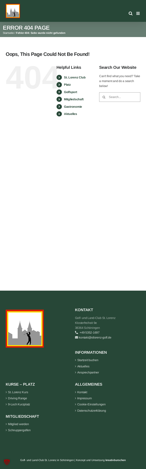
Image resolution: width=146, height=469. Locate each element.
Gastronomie (73, 106)
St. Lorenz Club (74, 77)
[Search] (104, 97)
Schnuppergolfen (19, 430)
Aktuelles (70, 113)
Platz (67, 84)
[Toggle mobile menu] (138, 13)
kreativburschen (115, 460)
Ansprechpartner (88, 372)
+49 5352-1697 (87, 332)
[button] (7, 462)
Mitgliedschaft (74, 99)
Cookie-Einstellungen (91, 404)
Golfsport (70, 92)
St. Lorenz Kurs (18, 392)
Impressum (84, 398)
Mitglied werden (18, 424)
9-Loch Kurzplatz (19, 404)
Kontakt (82, 392)
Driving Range (17, 398)
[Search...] (119, 97)
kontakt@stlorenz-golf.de (93, 337)
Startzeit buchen (87, 360)
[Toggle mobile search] (130, 13)
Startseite (8, 32)
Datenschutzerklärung (91, 410)
